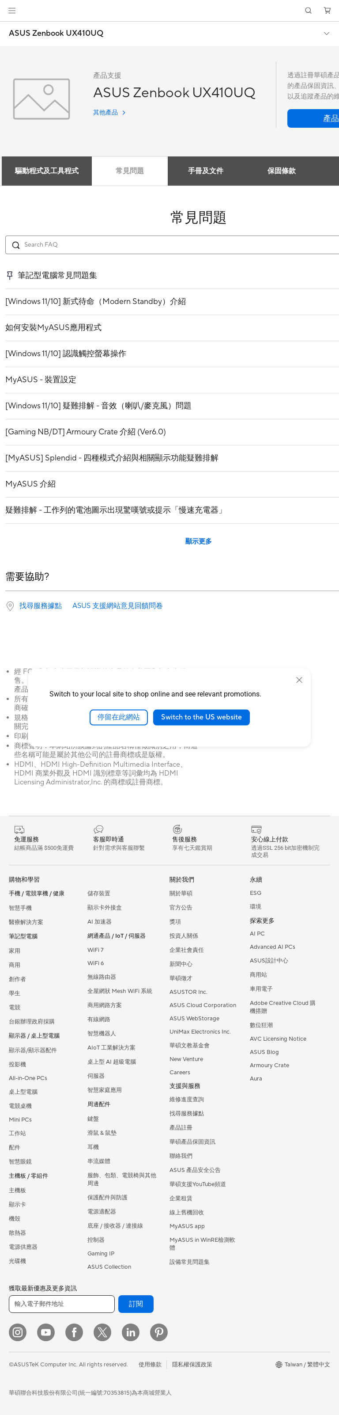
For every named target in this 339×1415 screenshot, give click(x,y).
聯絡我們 (181, 1156)
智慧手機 (20, 908)
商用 (14, 965)
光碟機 (17, 1261)
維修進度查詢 (187, 1099)
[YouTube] (46, 1332)
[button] (12, 11)
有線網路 (98, 1019)
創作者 (17, 979)
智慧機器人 (101, 1033)
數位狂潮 (261, 1025)
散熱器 (17, 1232)
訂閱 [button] (136, 1304)
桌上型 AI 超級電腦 (111, 1061)
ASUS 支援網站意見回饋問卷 (117, 605)
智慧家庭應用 (104, 1090)
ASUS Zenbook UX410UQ (56, 33)
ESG (255, 893)
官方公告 (181, 907)
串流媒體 (98, 1161)
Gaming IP (100, 1253)
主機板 (17, 1190)
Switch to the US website (201, 717)
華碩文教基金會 (190, 1045)
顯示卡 (17, 1204)
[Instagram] (17, 1332)
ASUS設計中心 (269, 960)
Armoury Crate (269, 1065)
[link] (169, 11)
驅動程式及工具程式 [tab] (47, 171)
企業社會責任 (187, 950)
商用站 (258, 974)
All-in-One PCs (28, 1078)
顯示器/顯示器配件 (33, 1050)
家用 (14, 951)
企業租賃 (181, 1198)
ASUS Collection (109, 1266)
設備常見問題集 (190, 1262)
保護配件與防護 (107, 1197)
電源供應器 (23, 1247)
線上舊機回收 (187, 1212)
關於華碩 (181, 893)
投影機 (17, 1064)
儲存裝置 (98, 893)
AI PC (257, 933)
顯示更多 (198, 541)
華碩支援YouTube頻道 (198, 1184)
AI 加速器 (99, 921)
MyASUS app (187, 1226)
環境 (255, 906)
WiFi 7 (95, 950)
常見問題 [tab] (130, 171)
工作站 (17, 1133)
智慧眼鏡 (20, 1161)
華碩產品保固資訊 (192, 1141)
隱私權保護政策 (192, 1364)
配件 (14, 1147)
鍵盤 (93, 1118)
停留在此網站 (119, 717)
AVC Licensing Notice (278, 1038)
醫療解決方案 (26, 922)
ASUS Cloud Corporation (203, 1005)
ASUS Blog (264, 1052)
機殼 (14, 1218)
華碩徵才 (181, 978)
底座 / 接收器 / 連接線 (115, 1225)
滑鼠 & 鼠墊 (102, 1133)
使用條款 (150, 1364)
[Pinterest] (159, 1332)
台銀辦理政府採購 (32, 1021)
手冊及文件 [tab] (205, 171)
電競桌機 (20, 1106)
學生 (14, 993)
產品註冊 (181, 1127)
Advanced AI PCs (272, 947)
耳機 (93, 1147)
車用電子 (261, 989)
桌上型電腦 (23, 1091)
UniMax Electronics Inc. (200, 1031)
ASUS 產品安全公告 (195, 1170)
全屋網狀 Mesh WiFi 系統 (119, 991)
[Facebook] (74, 1332)
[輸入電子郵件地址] (62, 1304)
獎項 (175, 921)
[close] (299, 680)
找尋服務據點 (40, 605)
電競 (14, 1007)
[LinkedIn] (130, 1332)
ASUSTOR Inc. (188, 992)
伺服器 (96, 1076)
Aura (256, 1078)
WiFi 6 (95, 963)
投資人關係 (184, 936)
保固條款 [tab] (281, 171)
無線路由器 (101, 977)
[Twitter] (102, 1332)
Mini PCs (20, 1119)
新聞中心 (181, 964)
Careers (180, 1072)
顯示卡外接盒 (104, 907)
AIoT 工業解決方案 (111, 1047)
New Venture (186, 1059)
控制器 (96, 1240)
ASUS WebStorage (194, 1018)
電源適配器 (101, 1211)
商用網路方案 (104, 1005)
